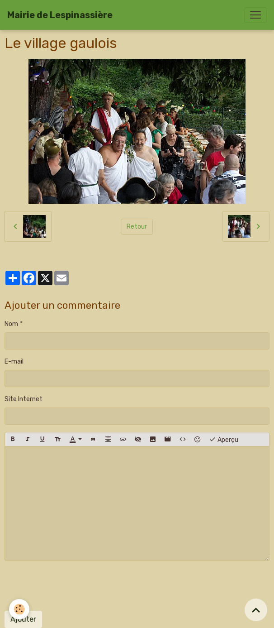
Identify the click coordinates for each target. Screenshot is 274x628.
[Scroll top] (256, 610)
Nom (11, 324)
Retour (137, 226)
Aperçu (223, 439)
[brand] (60, 15)
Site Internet (24, 399)
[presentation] (73, 586)
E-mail (14, 361)
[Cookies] (19, 609)
